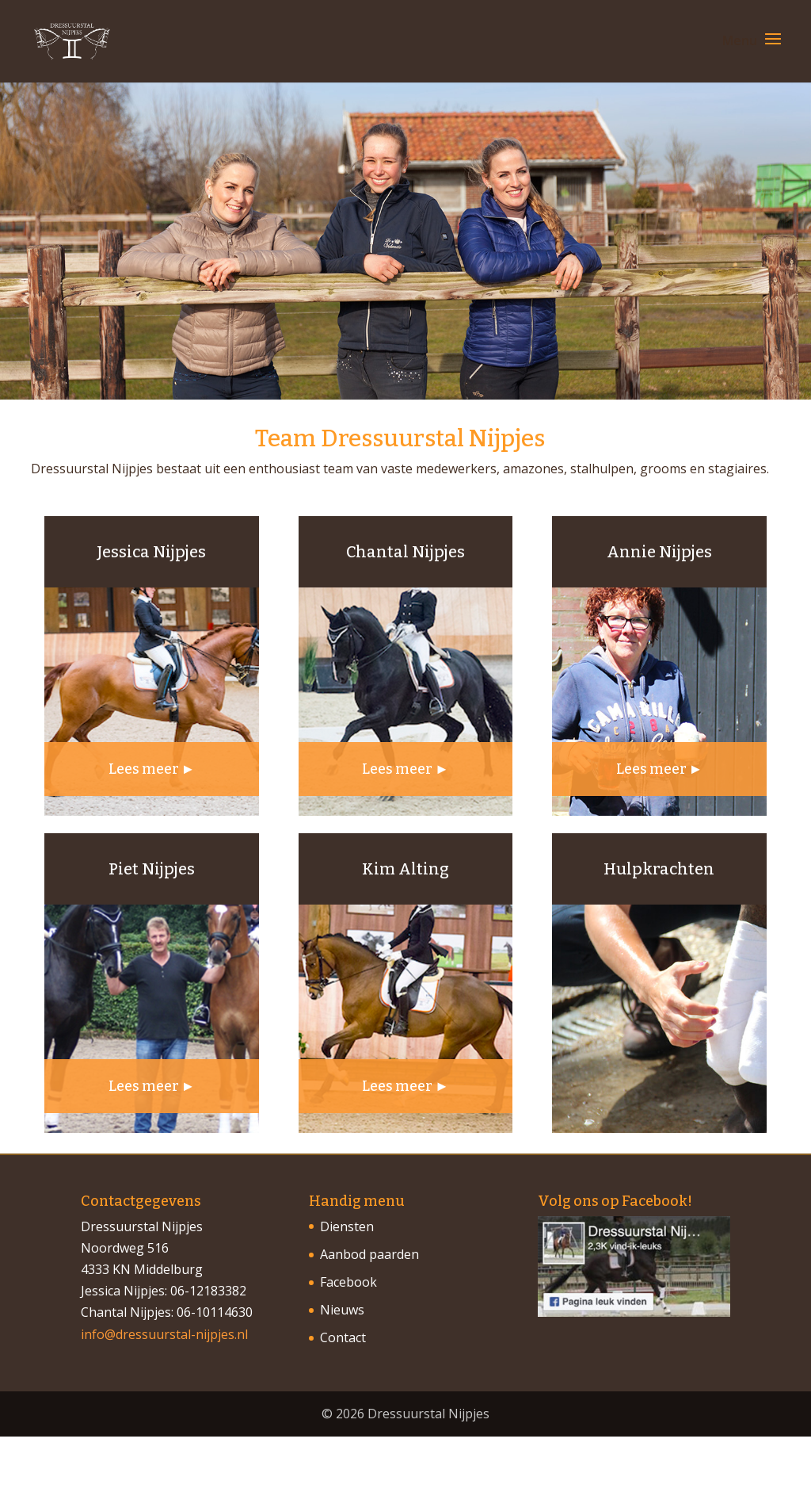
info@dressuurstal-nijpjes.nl (164, 1334)
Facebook (348, 1282)
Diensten (347, 1226)
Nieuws (342, 1309)
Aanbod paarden (369, 1254)
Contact (343, 1337)
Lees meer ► (152, 769)
